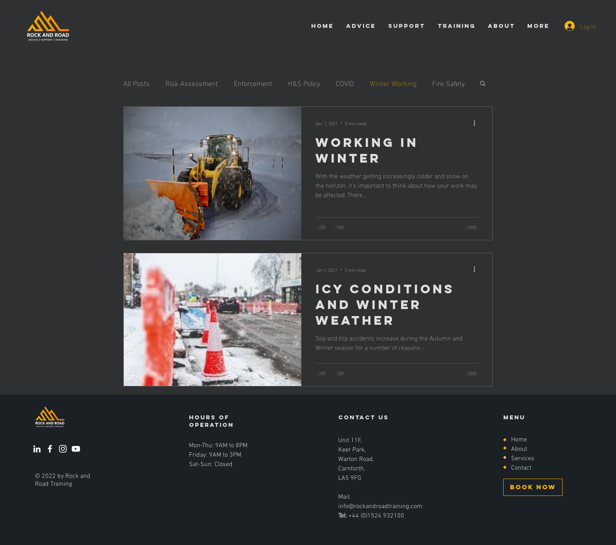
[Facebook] (50, 449)
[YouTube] (76, 449)
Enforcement (253, 83)
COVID (345, 83)
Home (519, 440)
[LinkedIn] (37, 449)
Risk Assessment (191, 83)
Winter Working (393, 83)
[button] (482, 84)
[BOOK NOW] (533, 487)
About (519, 449)
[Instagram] (63, 449)
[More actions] (477, 123)
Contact (521, 468)
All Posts (136, 83)
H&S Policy (304, 83)
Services (522, 459)
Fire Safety (448, 83)
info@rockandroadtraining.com (380, 506)
